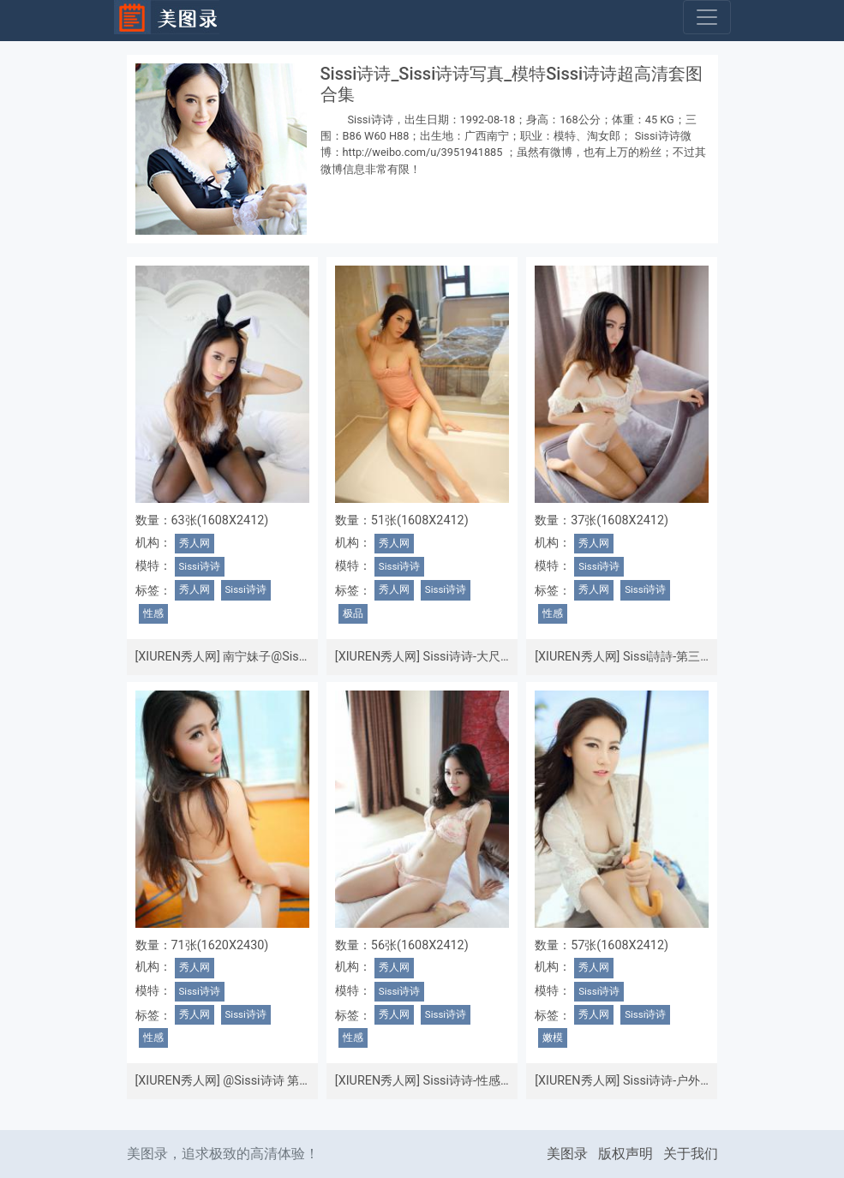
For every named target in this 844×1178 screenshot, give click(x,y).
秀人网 (194, 543)
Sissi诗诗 (199, 566)
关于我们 (690, 1153)
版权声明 (625, 1153)
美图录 (567, 1153)
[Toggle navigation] (707, 17)
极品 (353, 613)
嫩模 (552, 1037)
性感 (153, 613)
